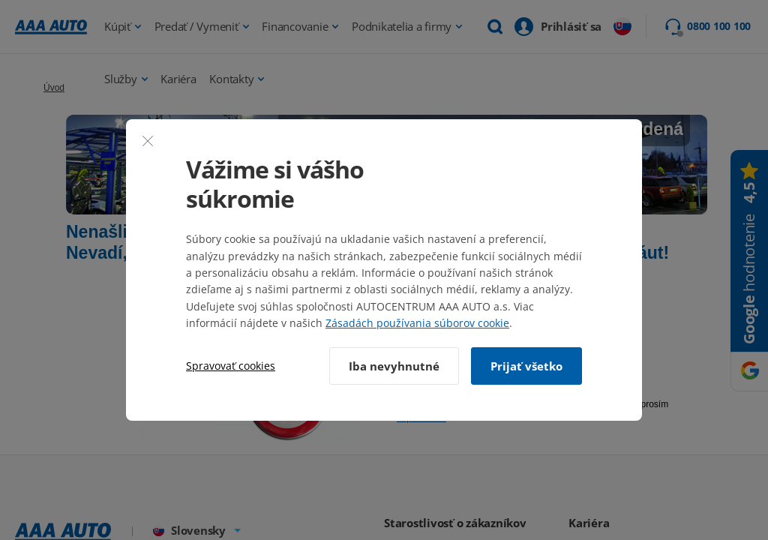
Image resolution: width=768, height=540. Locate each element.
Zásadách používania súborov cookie (417, 323)
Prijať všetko (526, 366)
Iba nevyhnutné (394, 366)
